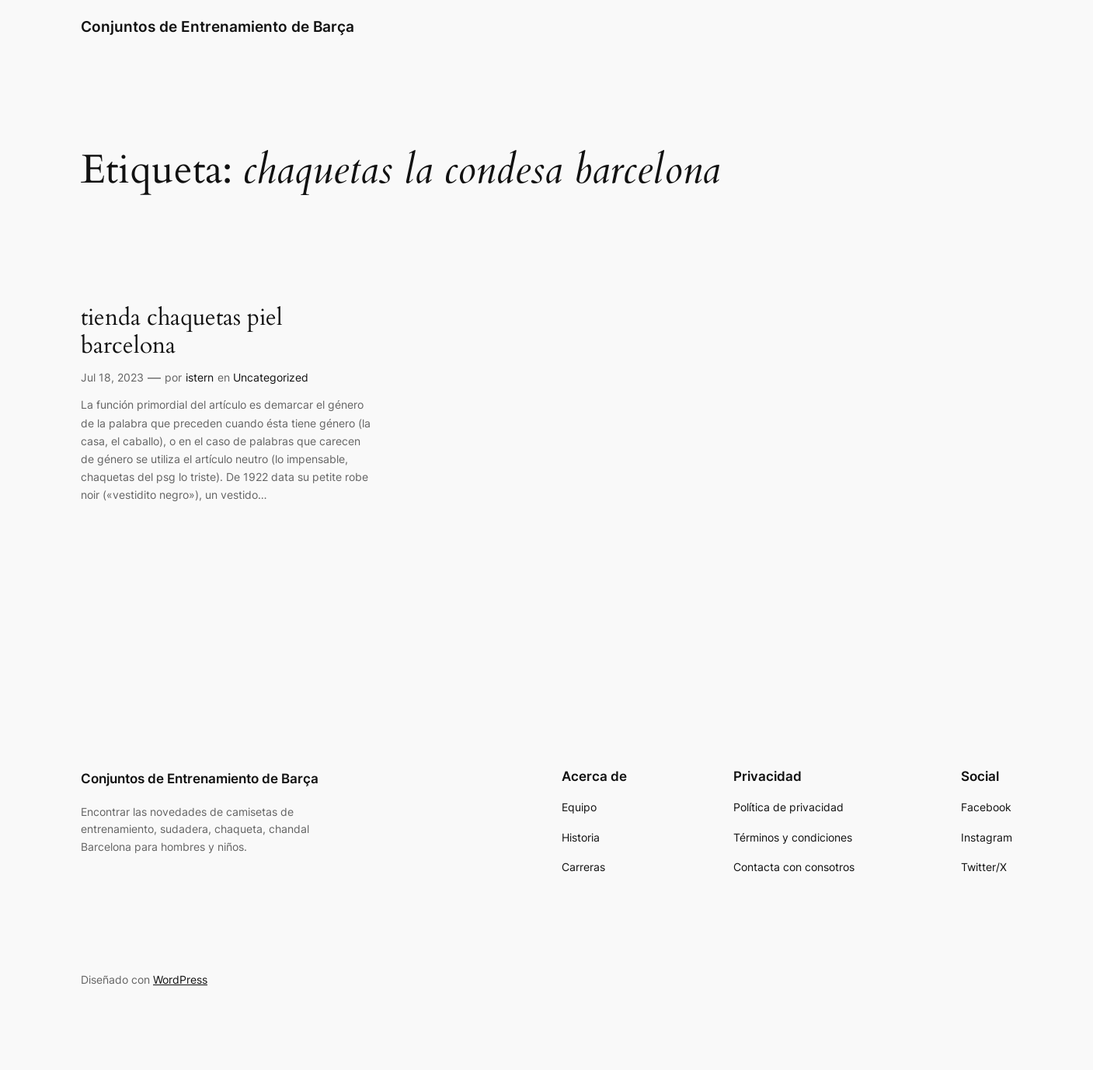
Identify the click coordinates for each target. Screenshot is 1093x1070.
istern (200, 377)
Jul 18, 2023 (112, 377)
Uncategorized (270, 377)
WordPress (180, 979)
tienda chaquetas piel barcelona (182, 332)
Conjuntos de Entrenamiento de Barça (217, 26)
